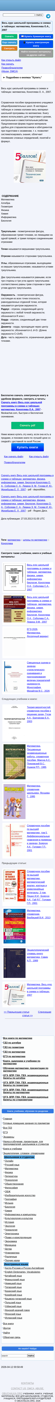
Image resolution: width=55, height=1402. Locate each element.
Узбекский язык (13, 1306)
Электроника (12, 1233)
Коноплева (7, 543)
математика (14, 540)
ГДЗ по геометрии (13, 1047)
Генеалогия (11, 1230)
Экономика (11, 1241)
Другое (7, 1328)
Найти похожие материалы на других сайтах (36, 53)
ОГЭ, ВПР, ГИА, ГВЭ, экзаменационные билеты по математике (25, 1091)
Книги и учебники (12, 1148)
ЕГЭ (5, 1132)
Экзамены (8, 1137)
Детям (8, 1249)
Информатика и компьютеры (20, 1214)
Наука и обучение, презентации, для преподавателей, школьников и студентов (26, 1142)
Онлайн (9, 1161)
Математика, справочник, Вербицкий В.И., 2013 (39, 914)
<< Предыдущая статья (16, 1012)
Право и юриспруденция (18, 1237)
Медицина (10, 1245)
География (11, 1199)
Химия (8, 1210)
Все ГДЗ (7, 1128)
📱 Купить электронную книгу (36, 44)
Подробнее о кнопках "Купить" (24, 77)
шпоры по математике (35, 540)
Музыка (9, 1203)
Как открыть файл (11, 60)
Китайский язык (13, 1276)
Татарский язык (13, 1287)
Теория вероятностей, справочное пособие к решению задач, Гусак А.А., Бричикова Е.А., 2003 (39, 714)
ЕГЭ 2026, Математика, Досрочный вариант (38, 633)
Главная (7, 1118)
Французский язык (15, 1279)
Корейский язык (13, 1295)
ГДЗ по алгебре (12, 1042)
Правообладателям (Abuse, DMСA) (12, 70)
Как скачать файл (13, 456)
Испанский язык (13, 1318)
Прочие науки (12, 1260)
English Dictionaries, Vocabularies (22, 1272)
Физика (9, 1172)
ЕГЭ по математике (14, 1056)
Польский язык (13, 1302)
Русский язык (12, 1165)
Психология (11, 1180)
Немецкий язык (13, 1283)
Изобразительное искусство (20, 1195)
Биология (10, 1207)
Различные (11, 1256)
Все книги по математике (17, 1038)
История (9, 1222)
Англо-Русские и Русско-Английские (24, 1268)
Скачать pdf (27, 425)
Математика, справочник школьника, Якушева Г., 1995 (38, 791)
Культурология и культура (19, 1218)
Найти (6, 1332)
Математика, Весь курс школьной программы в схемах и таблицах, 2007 (39, 989)
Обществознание (14, 1184)
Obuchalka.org (12, 1393)
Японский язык (13, 1314)
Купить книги (27, 447)
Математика (11, 1168)
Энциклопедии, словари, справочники (23, 1153)
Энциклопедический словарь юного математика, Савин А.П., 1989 (38, 955)
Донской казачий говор (17, 1310)
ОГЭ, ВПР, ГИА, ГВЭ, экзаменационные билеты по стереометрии (25, 1098)
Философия (11, 1187)
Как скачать (7, 64)
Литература (11, 1176)
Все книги (8, 1323)
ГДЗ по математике (14, 1052)
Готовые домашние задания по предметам (26, 1123)
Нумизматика (12, 1253)
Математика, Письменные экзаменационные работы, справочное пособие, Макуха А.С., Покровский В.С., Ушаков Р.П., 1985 (39, 756)
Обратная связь (12, 1337)
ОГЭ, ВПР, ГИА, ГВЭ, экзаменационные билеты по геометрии (25, 1084)
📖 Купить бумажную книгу (36, 36)
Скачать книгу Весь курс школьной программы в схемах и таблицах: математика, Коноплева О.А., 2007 (21, 406)
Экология (10, 1226)
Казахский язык (13, 1291)
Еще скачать (9, 42)
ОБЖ (8, 1191)
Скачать (9, 36)
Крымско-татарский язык (18, 1298)
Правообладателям (14, 462)
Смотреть (9, 48)
